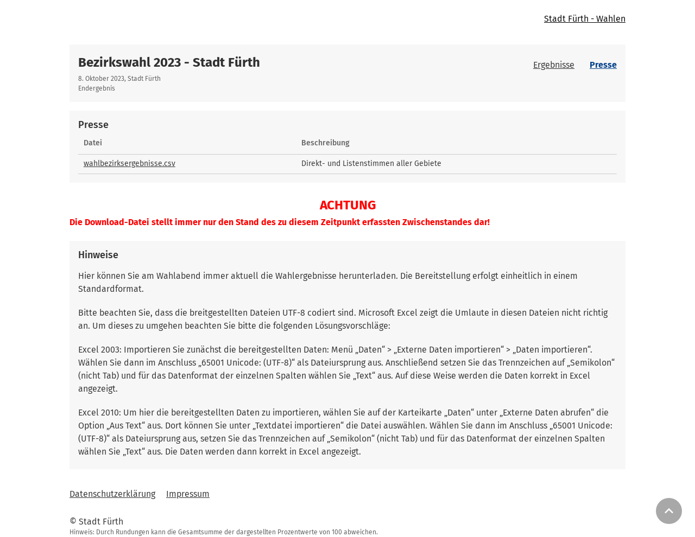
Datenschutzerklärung (112, 494)
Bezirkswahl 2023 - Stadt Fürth (169, 62)
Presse (603, 65)
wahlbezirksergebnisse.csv (129, 163)
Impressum (188, 494)
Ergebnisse (553, 65)
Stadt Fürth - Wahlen (585, 19)
